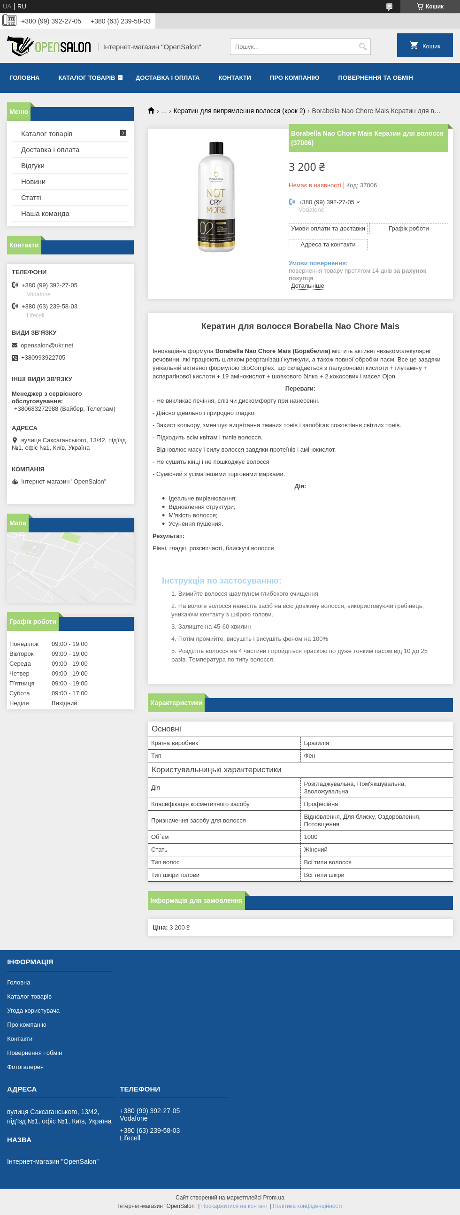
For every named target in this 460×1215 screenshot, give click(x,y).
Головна (24, 77)
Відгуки (33, 165)
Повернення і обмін (34, 1052)
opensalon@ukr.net (47, 345)
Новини (33, 181)
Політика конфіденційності (307, 1206)
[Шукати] (362, 46)
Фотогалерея (25, 1066)
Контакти (234, 77)
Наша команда (45, 213)
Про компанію (295, 77)
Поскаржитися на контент (234, 1206)
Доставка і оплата (167, 77)
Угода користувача (33, 1010)
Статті (31, 197)
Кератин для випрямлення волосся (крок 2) (240, 111)
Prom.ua (273, 1197)
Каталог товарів (86, 77)
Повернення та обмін (375, 77)
